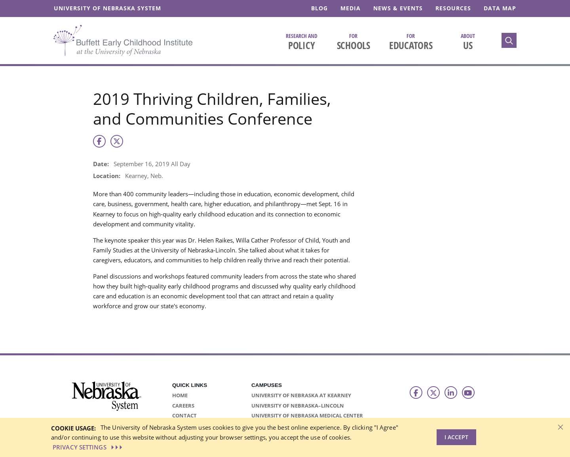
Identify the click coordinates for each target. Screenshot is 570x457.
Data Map (500, 8)
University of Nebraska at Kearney (301, 395)
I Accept (456, 437)
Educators (411, 42)
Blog (319, 8)
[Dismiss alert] (560, 426)
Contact (184, 415)
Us (468, 42)
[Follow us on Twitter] (433, 392)
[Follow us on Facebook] (416, 392)
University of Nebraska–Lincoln (297, 405)
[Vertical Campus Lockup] (106, 400)
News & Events (398, 8)
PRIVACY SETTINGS (88, 447)
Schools (353, 42)
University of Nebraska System (107, 8)
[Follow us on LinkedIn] (451, 392)
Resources (453, 8)
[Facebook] (99, 141)
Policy (301, 42)
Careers (183, 405)
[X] (116, 141)
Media (350, 8)
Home (180, 395)
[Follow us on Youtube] (468, 392)
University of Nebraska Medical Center (307, 415)
